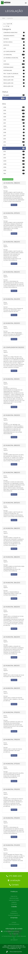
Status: (5, 186)
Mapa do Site (14, 896)
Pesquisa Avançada (7, 179)
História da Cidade (14, 898)
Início (3, 18)
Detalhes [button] (14, 204)
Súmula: (5, 191)
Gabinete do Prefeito (14, 900)
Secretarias (14, 904)
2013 (6, 26)
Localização (14, 880)
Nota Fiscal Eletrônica (14, 924)
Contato (14, 885)
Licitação (14, 922)
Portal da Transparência (14, 915)
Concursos (14, 911)
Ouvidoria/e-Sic (14, 913)
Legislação (14, 902)
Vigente (7, 23)
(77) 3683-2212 (14, 876)
